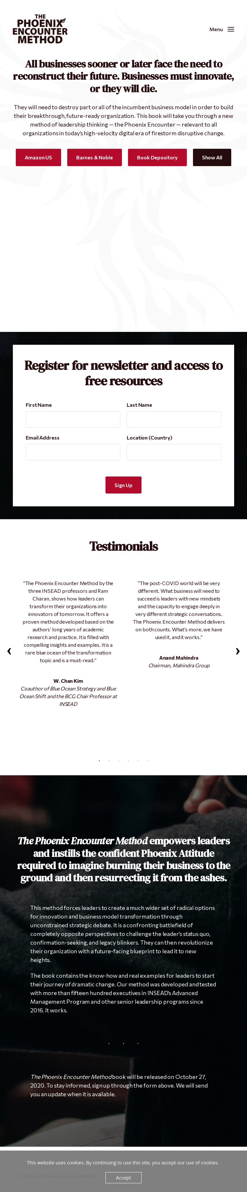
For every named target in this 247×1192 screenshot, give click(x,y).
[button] (221, 28)
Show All (212, 157)
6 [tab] (147, 761)
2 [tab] (109, 761)
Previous (9, 651)
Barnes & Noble (94, 157)
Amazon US (38, 157)
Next (237, 651)
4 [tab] (128, 761)
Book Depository (157, 157)
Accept (123, 1177)
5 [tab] (138, 761)
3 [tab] (118, 761)
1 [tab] (99, 761)
